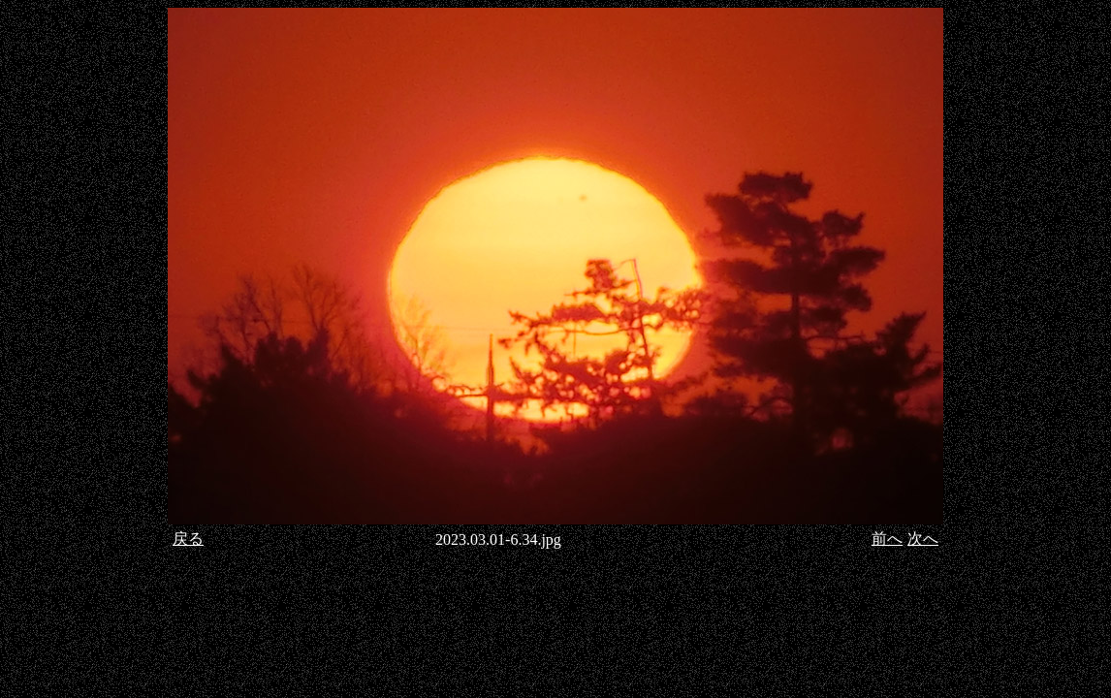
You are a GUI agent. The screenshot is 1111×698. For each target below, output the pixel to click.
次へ (922, 538)
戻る (188, 538)
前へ (887, 538)
